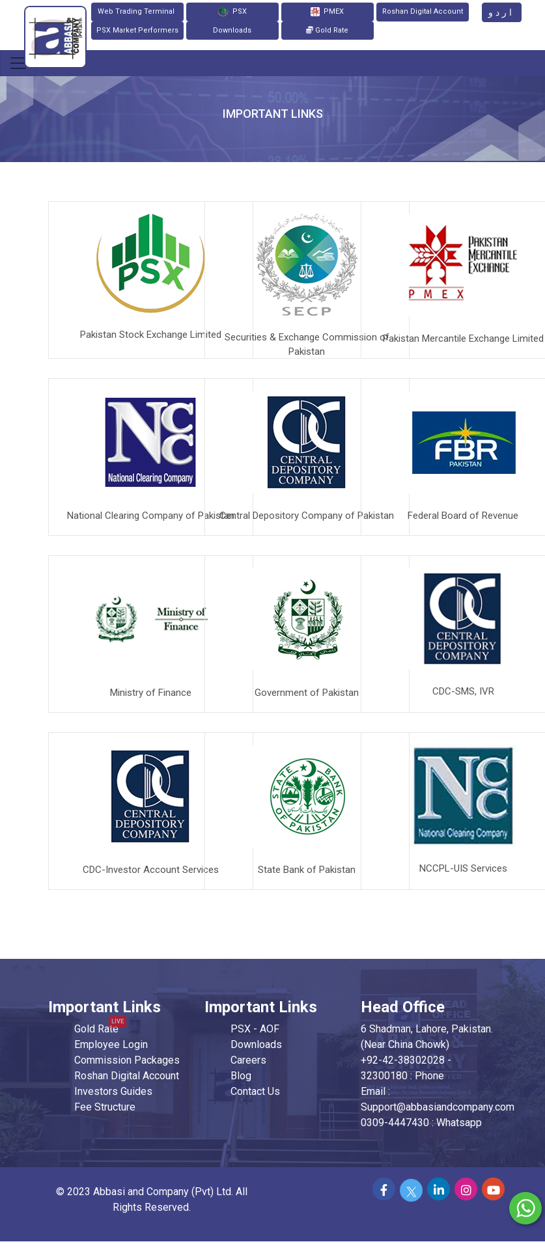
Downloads (232, 30)
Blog (241, 1076)
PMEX (327, 11)
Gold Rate (327, 30)
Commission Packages (127, 1060)
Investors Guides (113, 1091)
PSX (232, 12)
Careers (248, 1060)
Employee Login (111, 1044)
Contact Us (255, 1091)
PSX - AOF (255, 1029)
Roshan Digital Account (422, 11)
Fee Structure (104, 1107)
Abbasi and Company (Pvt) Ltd (162, 1191)
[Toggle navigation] (18, 63)
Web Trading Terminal (137, 11)
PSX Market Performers (137, 30)
